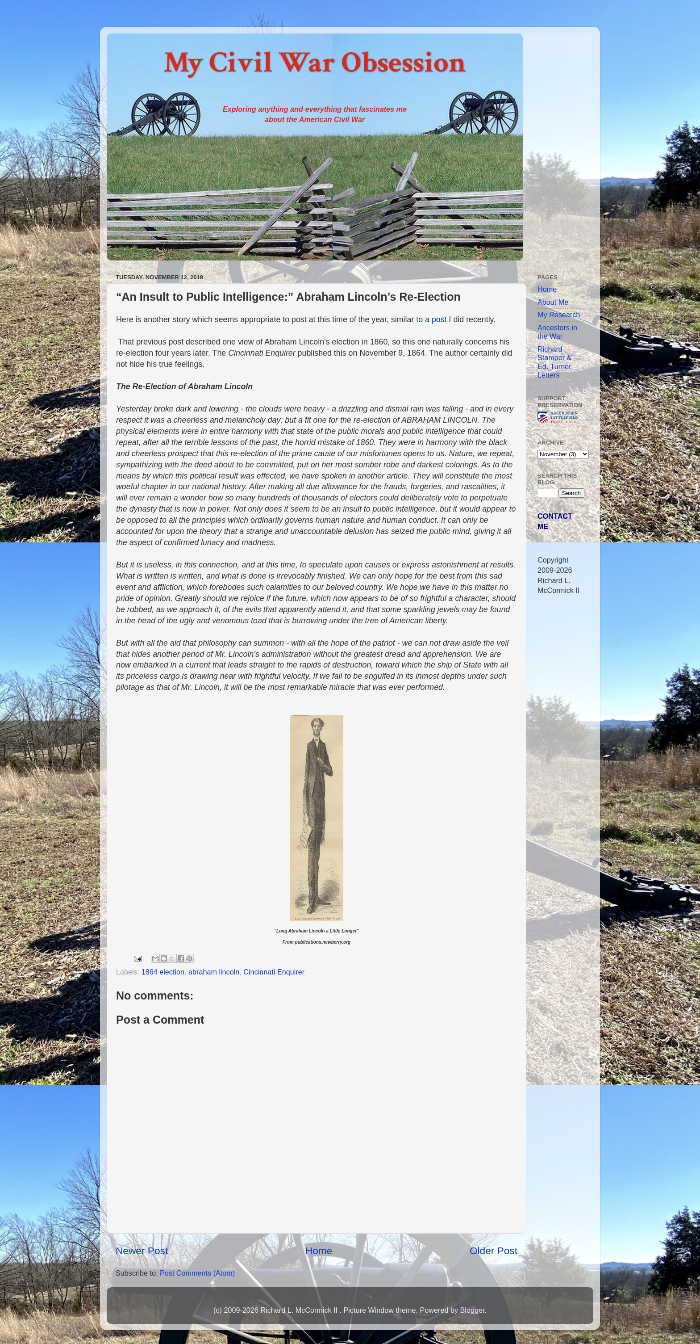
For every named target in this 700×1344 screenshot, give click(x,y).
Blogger (472, 1310)
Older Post (493, 1250)
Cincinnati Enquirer (273, 972)
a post (436, 319)
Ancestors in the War (557, 331)
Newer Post (142, 1250)
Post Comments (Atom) (197, 1273)
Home (318, 1250)
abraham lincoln (213, 972)
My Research (559, 315)
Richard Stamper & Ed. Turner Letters (554, 362)
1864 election (163, 972)
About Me (553, 302)
